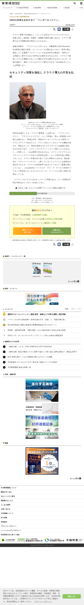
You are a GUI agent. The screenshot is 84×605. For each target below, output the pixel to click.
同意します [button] (72, 596)
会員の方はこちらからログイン (56, 231)
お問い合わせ (5, 567)
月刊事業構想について (8, 546)
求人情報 (4, 575)
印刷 (66, 29)
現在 (66, 367)
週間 (73, 367)
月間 (79, 367)
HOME (11, 13)
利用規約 (4, 580)
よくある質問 (5, 563)
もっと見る (72, 339)
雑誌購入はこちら (7, 558)
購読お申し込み (6, 550)
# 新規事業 (37, 8)
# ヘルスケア (7, 8)
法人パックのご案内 (8, 554)
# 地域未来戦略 (52, 8)
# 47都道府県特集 (22, 8)
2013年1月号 (18, 13)
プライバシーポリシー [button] (43, 601)
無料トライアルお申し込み (27, 231)
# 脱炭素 (67, 8)
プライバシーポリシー (8, 584)
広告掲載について (7, 571)
